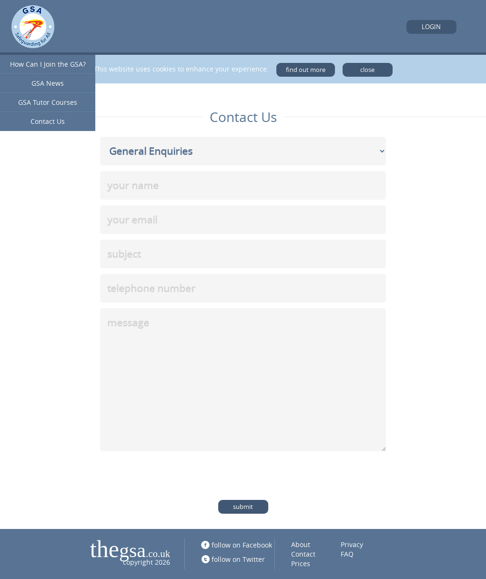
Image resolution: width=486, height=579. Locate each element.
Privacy (352, 544)
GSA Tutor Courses (47, 102)
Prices (300, 563)
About (300, 544)
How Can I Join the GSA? (48, 64)
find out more (305, 70)
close (367, 70)
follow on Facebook (242, 544)
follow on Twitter (238, 559)
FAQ (347, 554)
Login (431, 27)
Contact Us (47, 121)
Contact (303, 554)
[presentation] (172, 475)
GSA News (47, 83)
